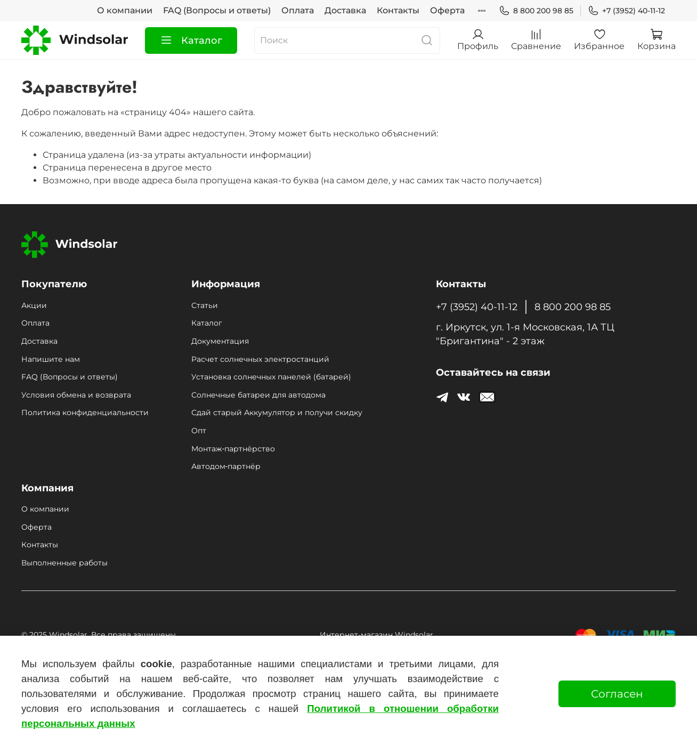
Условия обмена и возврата (76, 395)
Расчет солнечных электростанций (260, 359)
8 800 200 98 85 (536, 11)
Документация (220, 341)
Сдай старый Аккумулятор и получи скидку (276, 412)
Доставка (345, 10)
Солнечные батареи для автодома (258, 395)
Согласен (617, 693)
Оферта (447, 10)
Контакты (398, 10)
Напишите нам (50, 359)
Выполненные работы (64, 563)
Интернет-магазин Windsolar (376, 634)
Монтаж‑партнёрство (233, 449)
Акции (34, 305)
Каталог (191, 40)
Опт (198, 430)
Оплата (297, 10)
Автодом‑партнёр (226, 466)
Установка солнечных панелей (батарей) (271, 377)
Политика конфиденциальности (85, 412)
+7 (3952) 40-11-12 (626, 11)
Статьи (204, 305)
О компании (124, 10)
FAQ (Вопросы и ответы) (217, 10)
